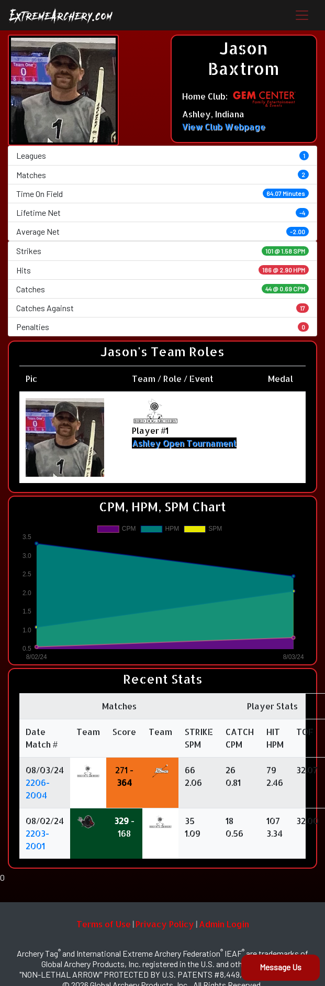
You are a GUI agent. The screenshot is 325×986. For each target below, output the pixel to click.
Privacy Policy (165, 923)
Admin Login (224, 923)
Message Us (280, 967)
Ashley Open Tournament (184, 442)
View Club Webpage (223, 126)
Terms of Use (103, 923)
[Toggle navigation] (302, 15)
